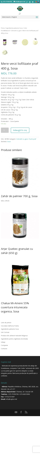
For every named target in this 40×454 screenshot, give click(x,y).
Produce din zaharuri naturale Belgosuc (14, 373)
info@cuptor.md (11, 437)
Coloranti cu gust (16, 31)
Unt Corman (5, 370)
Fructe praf (32, 177)
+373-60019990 (24, 432)
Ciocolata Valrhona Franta (10, 364)
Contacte (4, 386)
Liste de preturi (6, 360)
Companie (4, 383)
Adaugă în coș (20, 168)
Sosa (9, 179)
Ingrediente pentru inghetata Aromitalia (14, 377)
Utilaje (3, 380)
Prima (3, 28)
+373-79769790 (13, 432)
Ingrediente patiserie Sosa (14, 28)
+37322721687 (9, 435)
